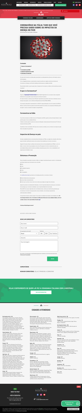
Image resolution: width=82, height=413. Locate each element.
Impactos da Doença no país (27, 71)
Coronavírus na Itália (25, 69)
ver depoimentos (41, 292)
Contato (39, 2)
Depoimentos (33, 2)
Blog (55, 2)
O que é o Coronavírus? (26, 66)
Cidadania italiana (27, 18)
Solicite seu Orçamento (61, 5)
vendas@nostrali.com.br (15, 403)
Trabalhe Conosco (48, 2)
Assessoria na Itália (32, 5)
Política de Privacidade (25, 254)
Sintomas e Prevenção (26, 73)
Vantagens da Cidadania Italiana (44, 5)
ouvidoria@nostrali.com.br (42, 399)
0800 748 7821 (78, 2)
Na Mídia (60, 2)
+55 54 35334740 (15, 395)
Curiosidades (39, 18)
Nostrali (26, 205)
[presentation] (30, 259)
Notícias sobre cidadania (53, 18)
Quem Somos (19, 2)
